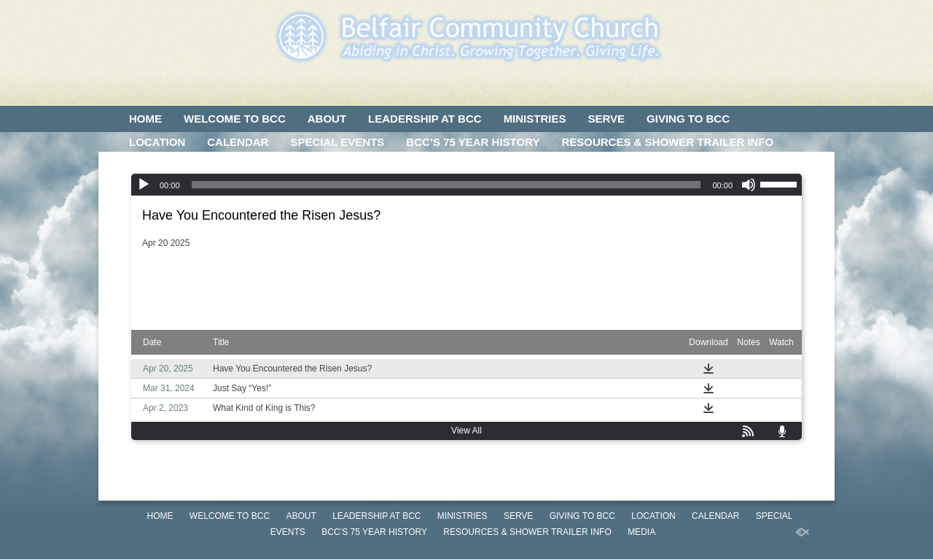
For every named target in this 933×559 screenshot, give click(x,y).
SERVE (606, 118)
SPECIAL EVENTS (337, 142)
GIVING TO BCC (688, 118)
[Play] (143, 184)
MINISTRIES (535, 118)
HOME (145, 118)
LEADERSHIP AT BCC (425, 118)
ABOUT (327, 118)
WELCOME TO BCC (235, 118)
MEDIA (146, 165)
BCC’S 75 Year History (472, 142)
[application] (466, 185)
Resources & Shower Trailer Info (667, 142)
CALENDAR (237, 142)
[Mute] (748, 184)
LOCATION (157, 142)
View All (466, 430)
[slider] (446, 184)
